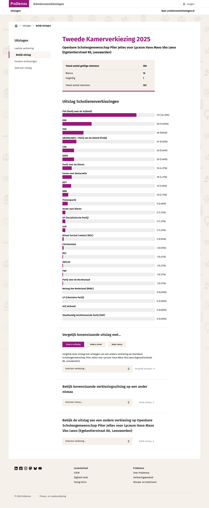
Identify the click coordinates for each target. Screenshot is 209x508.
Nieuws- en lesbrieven (145, 482)
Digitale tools (81, 477)
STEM (76, 472)
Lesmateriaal (81, 468)
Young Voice (80, 482)
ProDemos (138, 468)
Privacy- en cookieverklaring (53, 496)
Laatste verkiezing (24, 48)
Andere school (96, 344)
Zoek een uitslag (23, 68)
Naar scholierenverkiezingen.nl (177, 10)
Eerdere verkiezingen (26, 61)
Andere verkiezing (73, 344)
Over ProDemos (141, 472)
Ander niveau (117, 344)
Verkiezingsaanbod (143, 477)
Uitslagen (16, 10)
